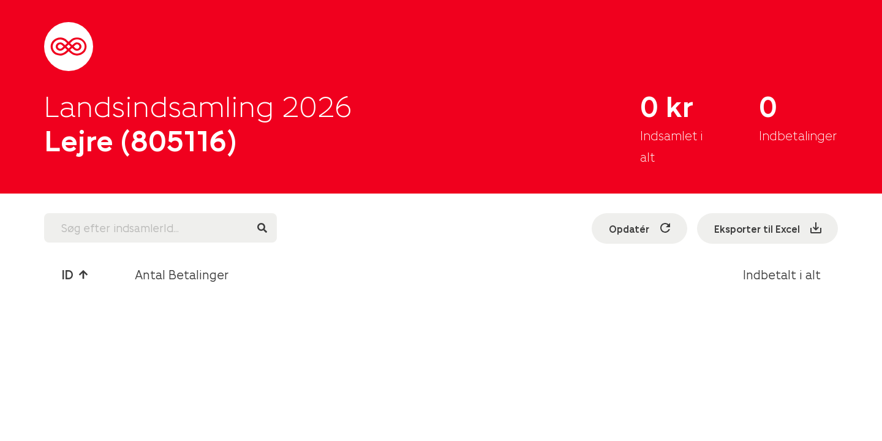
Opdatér (641, 228)
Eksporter (768, 228)
